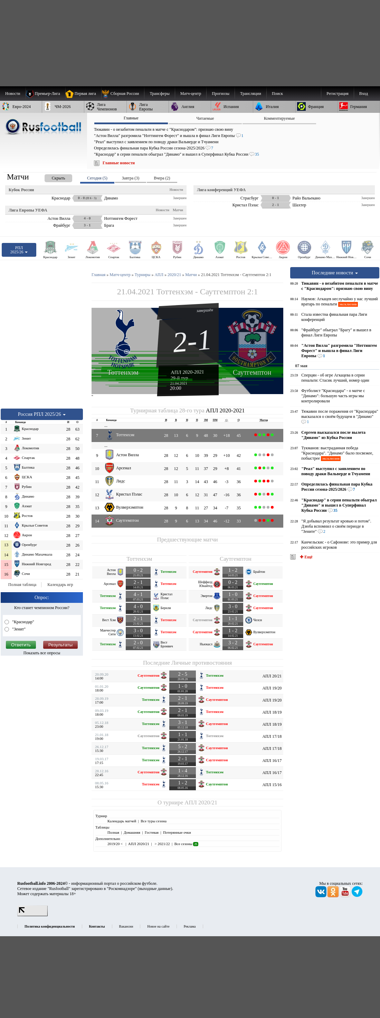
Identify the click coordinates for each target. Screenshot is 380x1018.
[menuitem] (122, 93)
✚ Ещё (305, 557)
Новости (176, 189)
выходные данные (155, 888)
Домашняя (132, 832)
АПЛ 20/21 (272, 676)
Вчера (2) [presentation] (162, 178)
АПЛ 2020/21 (200, 802)
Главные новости (119, 162)
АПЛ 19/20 (272, 688)
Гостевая (152, 832)
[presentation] (51, 177)
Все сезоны (186, 844)
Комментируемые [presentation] (279, 118)
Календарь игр (60, 584)
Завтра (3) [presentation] (130, 178)
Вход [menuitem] (363, 93)
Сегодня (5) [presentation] (97, 178)
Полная (113, 832)
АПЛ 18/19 (272, 712)
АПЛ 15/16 (272, 784)
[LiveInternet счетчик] (32, 914)
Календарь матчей (121, 821)
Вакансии (126, 926)
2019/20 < (115, 844)
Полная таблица (22, 584)
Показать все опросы (41, 652)
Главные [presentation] (131, 118)
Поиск (277, 93)
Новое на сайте (158, 926)
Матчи (178, 210)
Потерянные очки (177, 832)
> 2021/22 (162, 844)
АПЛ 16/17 (272, 760)
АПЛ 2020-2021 (187, 372)
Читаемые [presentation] (205, 118)
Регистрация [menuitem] (337, 93)
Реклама (190, 926)
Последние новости (335, 272)
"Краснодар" (22, 621)
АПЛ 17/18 (272, 736)
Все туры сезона (154, 821)
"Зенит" (18, 629)
